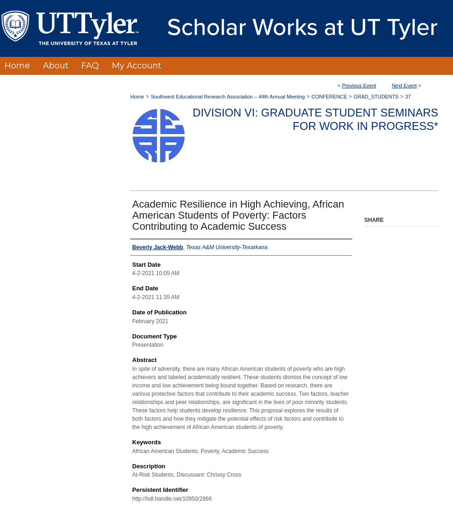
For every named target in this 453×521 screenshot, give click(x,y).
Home (137, 96)
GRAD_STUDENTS (377, 96)
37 (407, 96)
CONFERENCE (330, 96)
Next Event (404, 85)
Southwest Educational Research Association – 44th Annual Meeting (228, 96)
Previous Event (359, 85)
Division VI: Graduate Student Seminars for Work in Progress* (315, 119)
